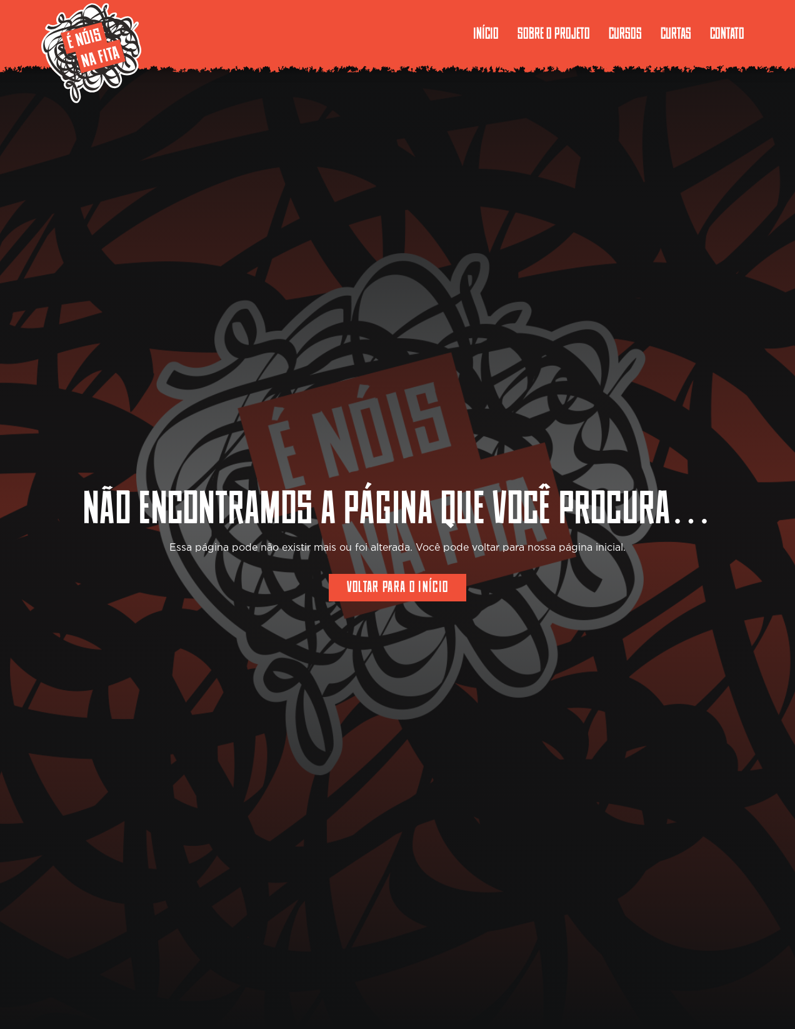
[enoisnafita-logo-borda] (91, 53)
